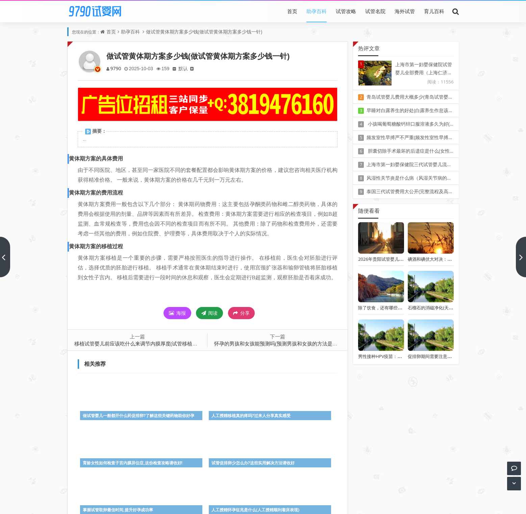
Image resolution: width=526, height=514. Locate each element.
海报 (177, 313)
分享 (241, 313)
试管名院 (375, 11)
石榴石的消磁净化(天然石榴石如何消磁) (446, 308)
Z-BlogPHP (262, 503)
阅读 (209, 313)
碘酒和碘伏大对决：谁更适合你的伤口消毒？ (452, 259)
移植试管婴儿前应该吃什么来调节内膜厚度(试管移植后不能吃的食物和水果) (159, 343)
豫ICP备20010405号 (275, 493)
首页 (292, 11)
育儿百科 (434, 11)
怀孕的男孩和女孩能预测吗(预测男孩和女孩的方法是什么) (279, 343)
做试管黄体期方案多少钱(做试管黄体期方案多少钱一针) (204, 31)
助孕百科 (316, 11)
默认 (185, 68)
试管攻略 (346, 11)
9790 (116, 68)
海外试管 (405, 11)
